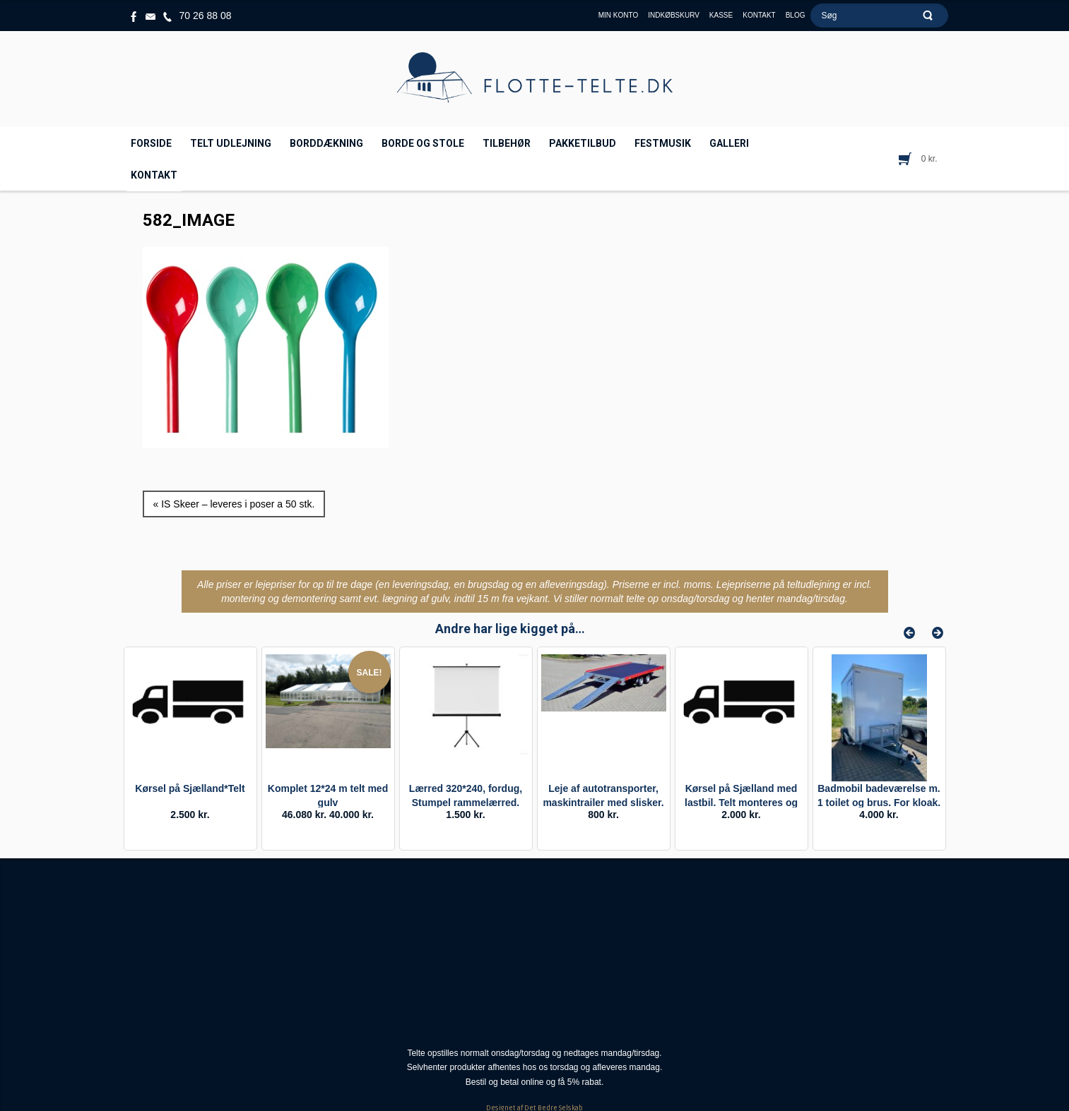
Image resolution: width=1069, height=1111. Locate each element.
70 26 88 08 (205, 15)
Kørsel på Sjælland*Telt (189, 788)
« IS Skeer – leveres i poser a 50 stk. (234, 504)
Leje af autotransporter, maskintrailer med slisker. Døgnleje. (603, 802)
